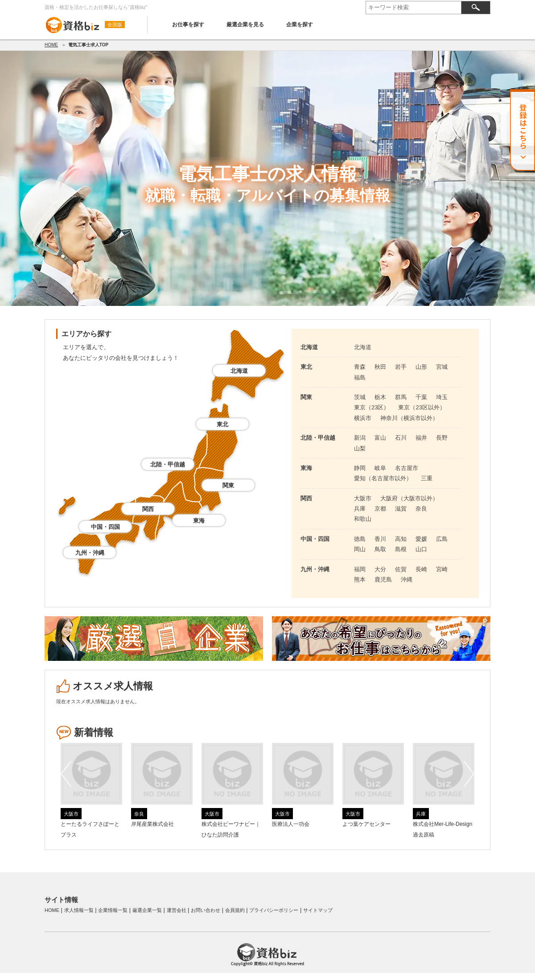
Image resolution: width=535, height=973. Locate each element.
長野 (442, 437)
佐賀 (401, 569)
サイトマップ (318, 910)
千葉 (421, 397)
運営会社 (176, 910)
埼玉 (442, 397)
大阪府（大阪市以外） (409, 498)
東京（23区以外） (421, 407)
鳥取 (380, 549)
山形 (421, 366)
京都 (380, 508)
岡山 (360, 549)
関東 (228, 485)
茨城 (360, 397)
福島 (360, 377)
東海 (199, 520)
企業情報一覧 (113, 910)
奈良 (421, 508)
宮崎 (442, 569)
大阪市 (362, 498)
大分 (380, 569)
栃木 (380, 397)
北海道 (239, 370)
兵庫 (360, 508)
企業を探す (299, 24)
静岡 (360, 468)
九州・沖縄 (89, 552)
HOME (51, 44)
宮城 (442, 366)
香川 (380, 539)
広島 (442, 539)
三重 (426, 478)
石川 (401, 437)
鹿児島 (383, 579)
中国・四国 (105, 527)
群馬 (401, 397)
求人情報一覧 (79, 910)
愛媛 (421, 539)
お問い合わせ (205, 910)
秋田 (380, 366)
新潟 (360, 437)
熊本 (360, 579)
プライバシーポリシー (273, 910)
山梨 (360, 448)
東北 (222, 424)
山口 (421, 549)
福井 (421, 437)
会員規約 (235, 910)
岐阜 (380, 468)
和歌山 (362, 518)
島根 (401, 549)
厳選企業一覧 (147, 910)
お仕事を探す (188, 24)
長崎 (421, 569)
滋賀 (401, 508)
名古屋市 (406, 468)
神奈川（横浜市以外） (409, 418)
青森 (360, 366)
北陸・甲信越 (167, 464)
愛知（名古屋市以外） (383, 478)
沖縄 (406, 579)
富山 (380, 437)
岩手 (401, 366)
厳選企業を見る (245, 24)
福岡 (360, 569)
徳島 (360, 539)
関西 (148, 509)
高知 (401, 539)
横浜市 (362, 418)
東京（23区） (371, 407)
